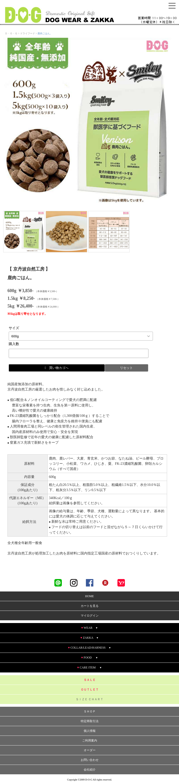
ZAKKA (89, 638)
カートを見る (90, 606)
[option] (87, 121)
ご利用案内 (89, 741)
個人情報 (90, 731)
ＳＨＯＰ (90, 711)
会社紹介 (90, 770)
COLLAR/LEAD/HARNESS (89, 648)
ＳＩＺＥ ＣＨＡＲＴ (89, 699)
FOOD (89, 658)
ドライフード (27, 33)
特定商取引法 (90, 721)
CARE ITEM (89, 667)
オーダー (90, 750)
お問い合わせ (90, 760)
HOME (89, 596)
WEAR (89, 628)
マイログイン (90, 616)
